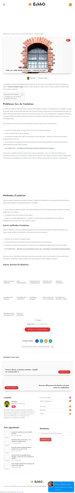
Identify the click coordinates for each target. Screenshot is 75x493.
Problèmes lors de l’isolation (13, 96)
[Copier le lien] (37, 346)
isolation (42, 324)
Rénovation (43, 410)
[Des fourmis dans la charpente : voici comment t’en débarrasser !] (7, 442)
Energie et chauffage (45, 397)
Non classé (43, 406)
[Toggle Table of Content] (21, 94)
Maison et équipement (45, 401)
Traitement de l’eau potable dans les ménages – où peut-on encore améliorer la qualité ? (23, 457)
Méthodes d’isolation (11, 98)
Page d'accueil (6, 34)
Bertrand (14, 401)
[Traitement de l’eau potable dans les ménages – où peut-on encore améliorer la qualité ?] (7, 457)
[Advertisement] (37, 21)
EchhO (37, 4)
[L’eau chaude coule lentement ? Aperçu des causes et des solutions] (7, 466)
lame (46, 324)
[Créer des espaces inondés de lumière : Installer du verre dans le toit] (7, 449)
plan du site (43, 486)
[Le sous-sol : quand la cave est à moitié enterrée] (7, 434)
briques (37, 324)
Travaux (13, 34)
